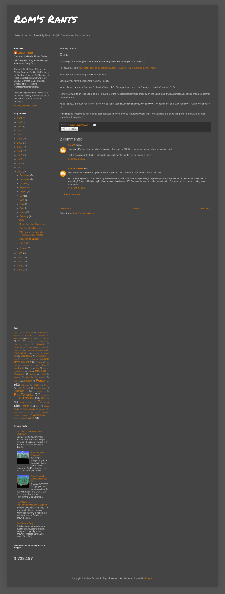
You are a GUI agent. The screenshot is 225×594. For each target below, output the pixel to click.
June (22, 200)
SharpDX (45, 395)
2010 (20, 167)
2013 (20, 155)
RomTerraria (23, 394)
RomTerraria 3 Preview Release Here (39, 478)
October (24, 183)
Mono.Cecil (40, 371)
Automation (19, 338)
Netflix (43, 374)
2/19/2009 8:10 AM (76, 159)
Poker (46, 385)
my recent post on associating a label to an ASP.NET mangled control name (118, 68)
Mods (29, 371)
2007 (20, 257)
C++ (19, 341)
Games (39, 362)
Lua (37, 368)
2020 (20, 126)
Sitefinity (45, 398)
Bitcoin (29, 338)
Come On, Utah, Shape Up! (32, 224)
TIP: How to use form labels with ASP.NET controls (32, 233)
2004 (20, 270)
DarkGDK (17, 350)
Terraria (43, 401)
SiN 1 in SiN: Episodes (30, 239)
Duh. (21, 220)
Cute (30, 347)
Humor (35, 365)
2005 (20, 266)
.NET (16, 332)
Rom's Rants (45, 18)
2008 (20, 253)
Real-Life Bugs (40, 388)
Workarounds (39, 415)
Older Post (205, 208)
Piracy (36, 385)
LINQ (31, 368)
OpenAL (17, 377)
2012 (20, 159)
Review (39, 391)
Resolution (19, 391)
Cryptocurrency (19, 347)
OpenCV (29, 377)
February (24, 216)
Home (136, 208)
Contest (40, 344)
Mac (44, 368)
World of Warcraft (20, 418)
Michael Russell (75, 168)
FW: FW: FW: (34, 359)
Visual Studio (29, 409)
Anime (16, 335)
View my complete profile (25, 106)
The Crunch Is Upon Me (30, 228)
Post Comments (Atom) (84, 213)
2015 (20, 147)
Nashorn (33, 374)
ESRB (23, 359)
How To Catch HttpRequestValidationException (32, 503)
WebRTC (42, 409)
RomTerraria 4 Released (37, 453)
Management (19, 371)
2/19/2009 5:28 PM (76, 188)
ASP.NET (29, 335)
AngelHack (42, 332)
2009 (20, 172)
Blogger (46, 338)
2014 (20, 151)
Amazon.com (28, 332)
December (25, 175)
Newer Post (66, 208)
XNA (32, 418)
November (25, 179)
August (23, 191)
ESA (15, 359)
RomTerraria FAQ (25, 523)
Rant (28, 388)
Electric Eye (26, 356)
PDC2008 (28, 381)
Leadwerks (19, 368)
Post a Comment (72, 194)
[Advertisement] (135, 201)
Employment (41, 356)
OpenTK (42, 377)
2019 (20, 130)
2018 (20, 134)
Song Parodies (26, 402)
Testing (25, 405)
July (22, 196)
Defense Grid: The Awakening (35, 350)
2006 (20, 261)
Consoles (42, 341)
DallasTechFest (41, 347)
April (22, 208)
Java (44, 365)
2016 (20, 143)
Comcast (30, 341)
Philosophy (25, 385)
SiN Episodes (25, 398)
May (22, 204)
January (24, 248)
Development (20, 353)
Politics (19, 388)
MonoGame (19, 374)
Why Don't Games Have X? (26, 412)
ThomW (71, 145)
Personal (42, 380)
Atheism (42, 335)
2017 (20, 139)
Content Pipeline (21, 344)
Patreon (17, 381)
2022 (20, 122)
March (23, 212)
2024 (20, 118)
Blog (37, 338)
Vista (38, 406)
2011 (20, 163)
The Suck (23, 243)
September (25, 187)
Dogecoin (36, 353)
